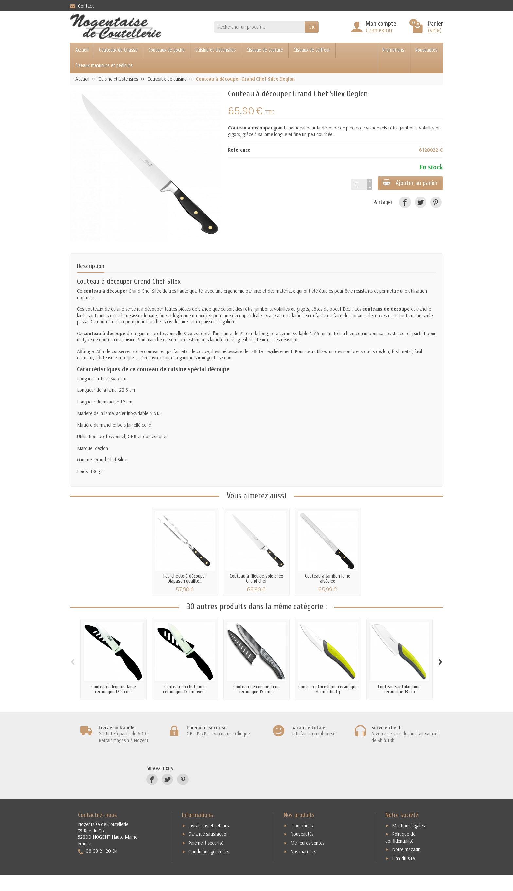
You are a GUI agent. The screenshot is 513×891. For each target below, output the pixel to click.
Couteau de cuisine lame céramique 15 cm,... (256, 689)
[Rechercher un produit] (259, 27)
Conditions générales (208, 851)
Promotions (393, 50)
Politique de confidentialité (400, 837)
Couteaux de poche (167, 50)
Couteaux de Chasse (118, 50)
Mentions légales (408, 825)
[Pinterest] (436, 202)
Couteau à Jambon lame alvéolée (327, 579)
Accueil (81, 50)
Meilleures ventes (307, 843)
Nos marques (303, 851)
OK (312, 27)
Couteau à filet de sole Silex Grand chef (256, 579)
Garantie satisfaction (208, 834)
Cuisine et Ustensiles (215, 50)
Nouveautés (426, 50)
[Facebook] (405, 202)
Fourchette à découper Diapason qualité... (184, 579)
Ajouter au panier (410, 183)
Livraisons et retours (208, 825)
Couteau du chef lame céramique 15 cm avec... (185, 689)
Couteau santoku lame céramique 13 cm (399, 689)
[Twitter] (420, 202)
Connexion (379, 30)
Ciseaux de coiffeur (312, 50)
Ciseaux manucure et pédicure (104, 65)
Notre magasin (406, 849)
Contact (82, 6)
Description (90, 266)
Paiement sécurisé (205, 843)
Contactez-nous (97, 815)
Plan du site (403, 858)
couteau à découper (105, 291)
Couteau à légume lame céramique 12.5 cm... (113, 689)
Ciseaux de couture (265, 50)
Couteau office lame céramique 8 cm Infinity (328, 689)
